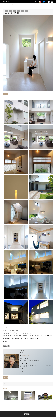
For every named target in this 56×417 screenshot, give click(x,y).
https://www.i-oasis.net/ (25, 355)
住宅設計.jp (28, 414)
